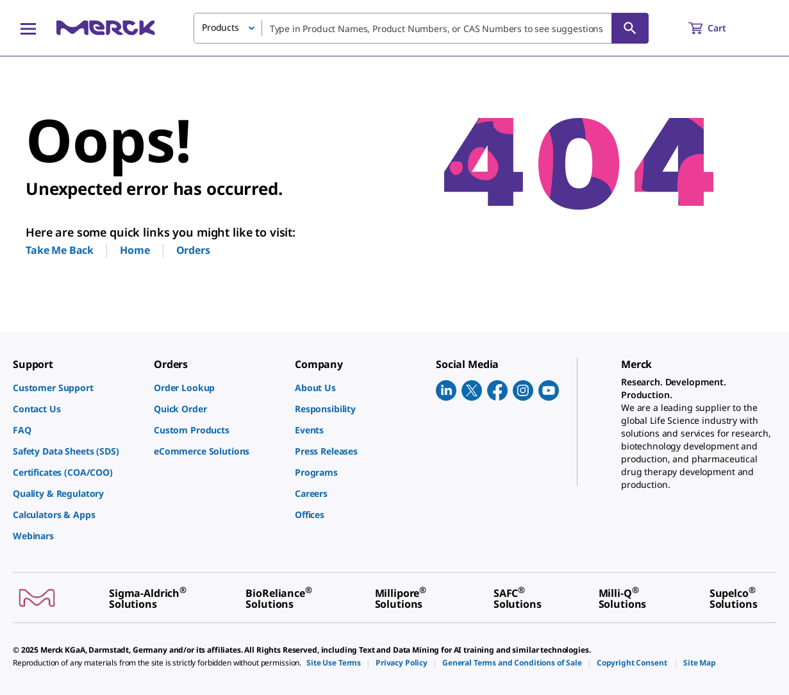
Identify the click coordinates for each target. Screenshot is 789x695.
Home (134, 250)
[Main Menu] (28, 28)
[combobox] (421, 28)
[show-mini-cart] (719, 28)
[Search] (630, 28)
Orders (193, 250)
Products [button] (220, 27)
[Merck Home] (105, 28)
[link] (77, 387)
